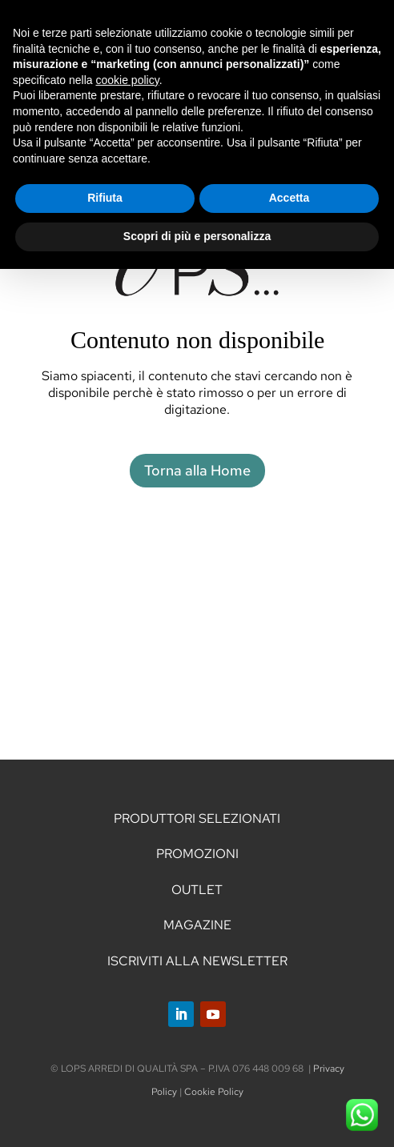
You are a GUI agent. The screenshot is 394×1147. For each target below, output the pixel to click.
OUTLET (197, 889)
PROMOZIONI (197, 853)
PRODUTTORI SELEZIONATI (197, 818)
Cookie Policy (213, 1091)
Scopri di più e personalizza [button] (197, 236)
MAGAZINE (197, 924)
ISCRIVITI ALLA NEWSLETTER (197, 960)
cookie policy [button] (127, 80)
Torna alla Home (197, 470)
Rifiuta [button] (105, 197)
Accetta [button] (289, 197)
